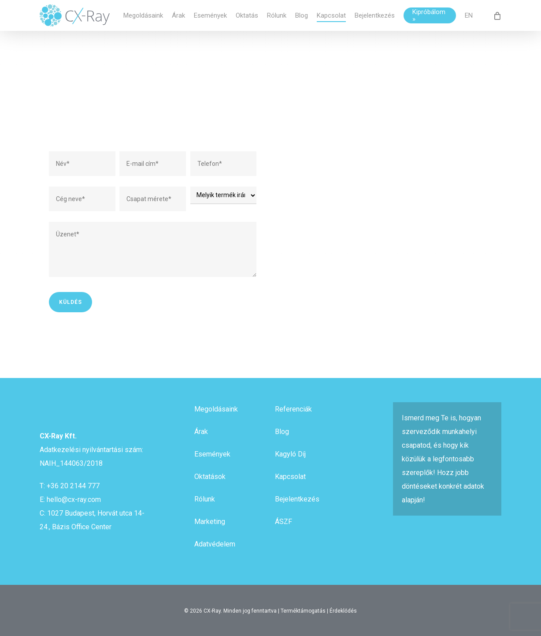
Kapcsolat (290, 476)
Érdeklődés (343, 611)
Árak (201, 431)
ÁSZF (283, 521)
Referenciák (293, 409)
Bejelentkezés (297, 499)
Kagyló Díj (290, 454)
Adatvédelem (214, 544)
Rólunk (204, 499)
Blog (282, 431)
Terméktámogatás (303, 611)
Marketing (209, 521)
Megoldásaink (216, 409)
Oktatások (210, 476)
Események (212, 454)
